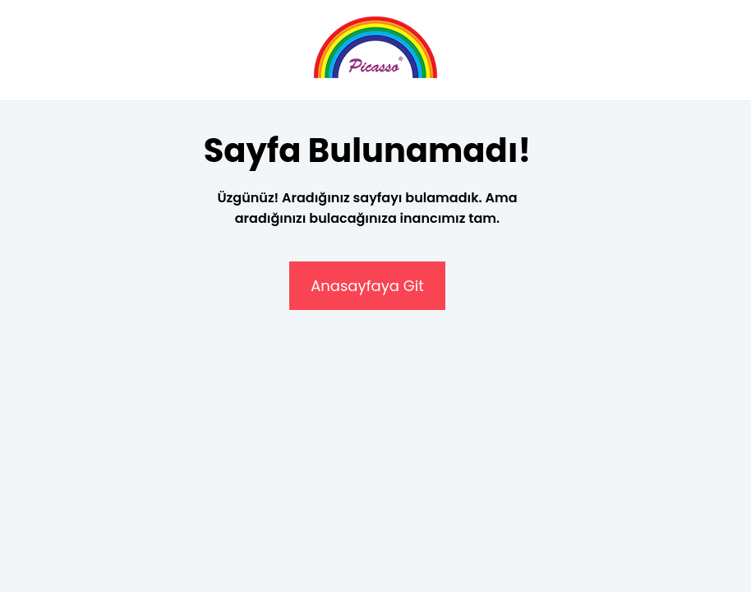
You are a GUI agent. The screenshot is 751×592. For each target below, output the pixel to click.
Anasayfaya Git (367, 285)
